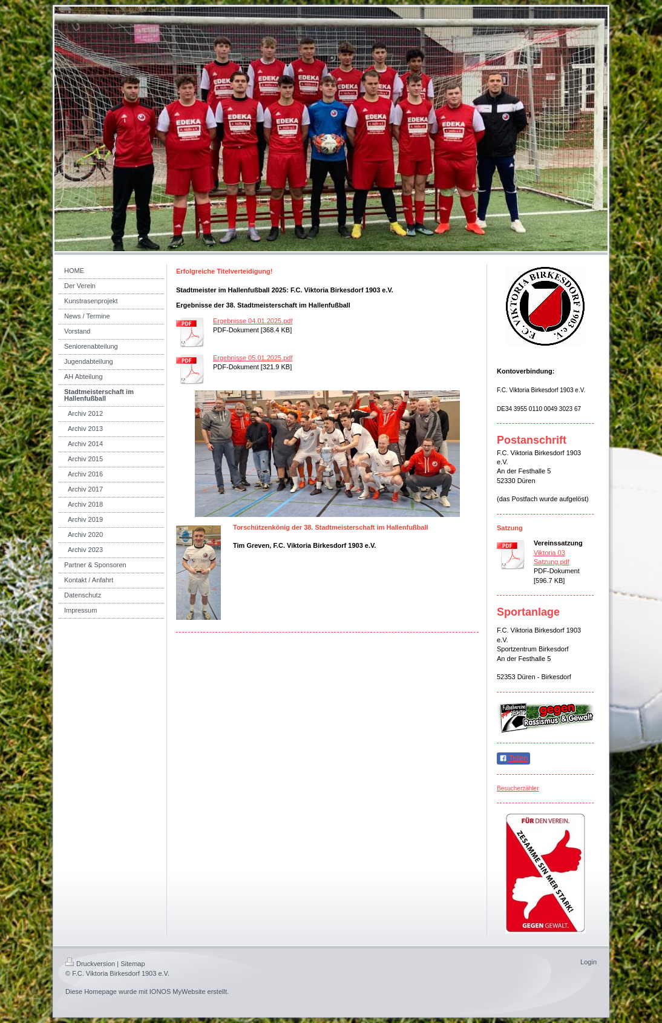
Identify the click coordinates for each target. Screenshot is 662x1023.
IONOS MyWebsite (177, 991)
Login (588, 961)
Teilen (513, 758)
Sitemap (132, 963)
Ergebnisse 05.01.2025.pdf (253, 357)
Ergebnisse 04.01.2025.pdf (253, 320)
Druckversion (90, 963)
